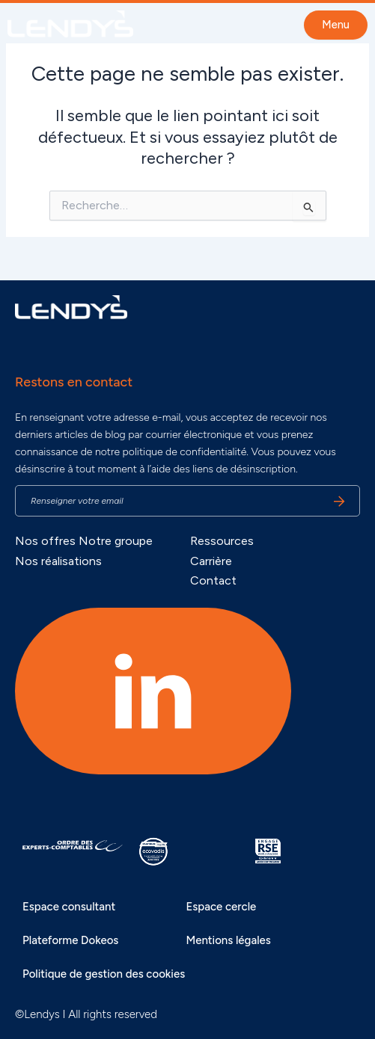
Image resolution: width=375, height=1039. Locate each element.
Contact (213, 580)
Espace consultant (68, 906)
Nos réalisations (58, 561)
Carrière (211, 561)
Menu (336, 24)
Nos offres (45, 541)
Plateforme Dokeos (70, 940)
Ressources (222, 541)
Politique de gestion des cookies (103, 974)
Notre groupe (116, 541)
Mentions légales (228, 940)
